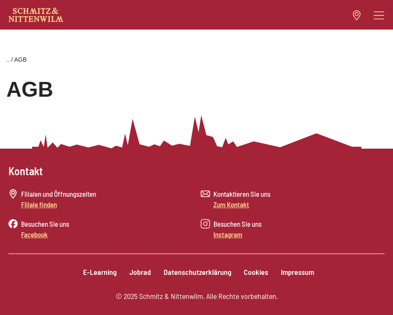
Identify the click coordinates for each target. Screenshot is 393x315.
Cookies (256, 272)
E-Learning (100, 272)
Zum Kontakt (231, 204)
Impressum (298, 272)
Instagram (227, 234)
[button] (379, 15)
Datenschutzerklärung (197, 272)
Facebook (34, 234)
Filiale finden (39, 204)
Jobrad (140, 272)
